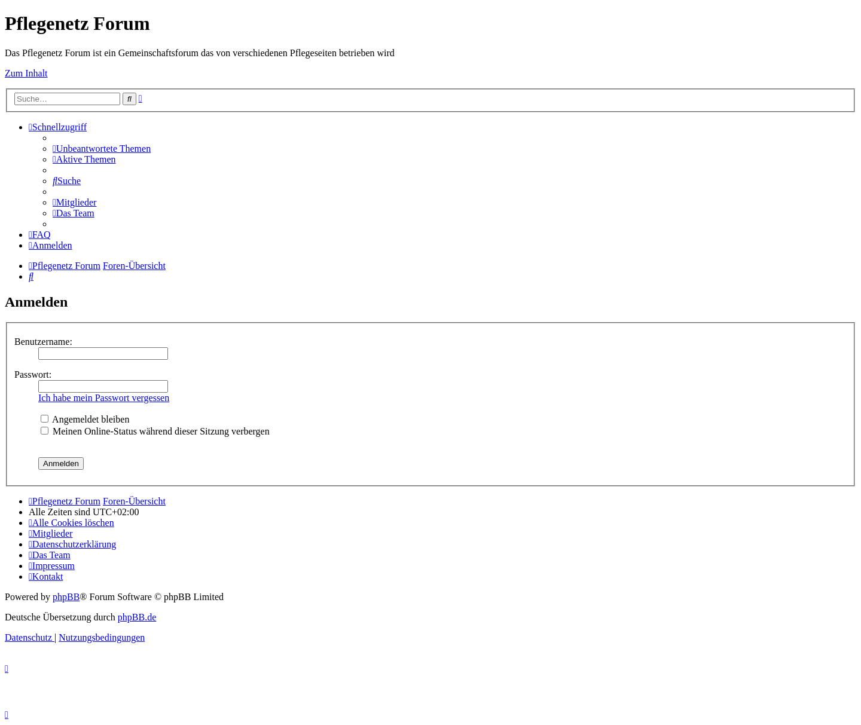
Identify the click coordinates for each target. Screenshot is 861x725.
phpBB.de (137, 617)
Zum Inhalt (26, 73)
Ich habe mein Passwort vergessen (103, 398)
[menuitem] (102, 148)
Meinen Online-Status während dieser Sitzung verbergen (155, 431)
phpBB (66, 597)
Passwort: (32, 374)
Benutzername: (43, 342)
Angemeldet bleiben (85, 419)
